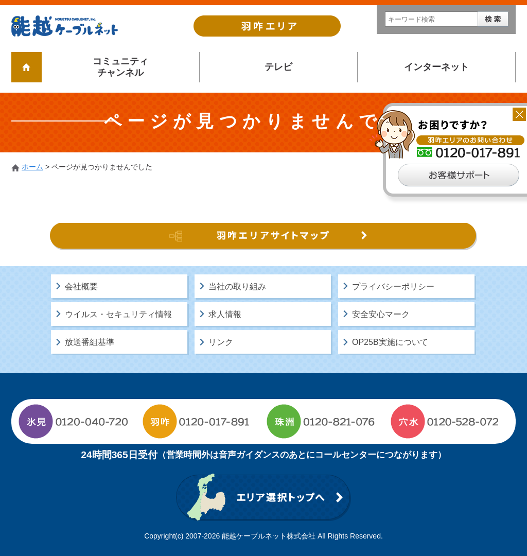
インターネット (436, 67)
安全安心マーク (381, 314)
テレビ (278, 67)
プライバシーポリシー (393, 286)
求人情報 (224, 314)
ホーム (32, 167)
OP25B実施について (390, 342)
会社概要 (81, 286)
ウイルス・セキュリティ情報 (118, 314)
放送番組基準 (89, 342)
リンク (220, 342)
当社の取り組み (237, 286)
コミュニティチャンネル (120, 67)
